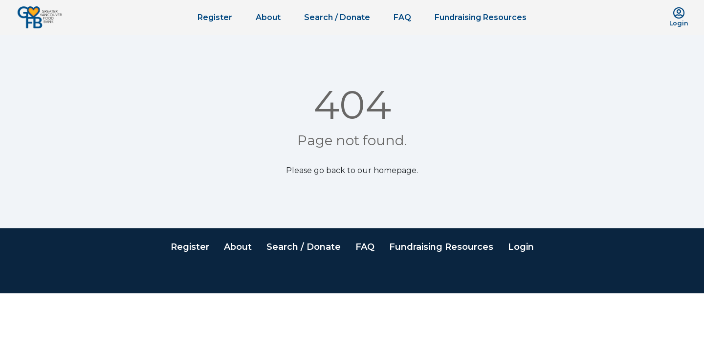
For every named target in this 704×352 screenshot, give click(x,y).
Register (215, 17)
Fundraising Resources (481, 17)
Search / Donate (337, 17)
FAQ (402, 17)
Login (521, 247)
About (268, 17)
